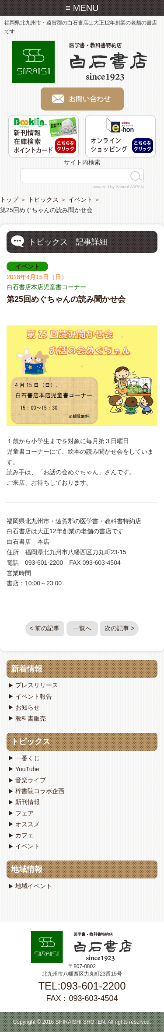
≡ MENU (81, 8)
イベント (80, 199)
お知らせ (27, 707)
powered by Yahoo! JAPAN (117, 186)
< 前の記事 (44, 628)
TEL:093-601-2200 (82, 986)
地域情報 (26, 869)
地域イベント (33, 885)
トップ (9, 199)
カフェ (24, 835)
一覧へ (82, 628)
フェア (24, 813)
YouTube (27, 769)
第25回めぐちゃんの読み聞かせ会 (66, 299)
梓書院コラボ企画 (39, 790)
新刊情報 (27, 801)
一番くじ (27, 758)
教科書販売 (30, 718)
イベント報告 (33, 696)
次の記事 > (119, 628)
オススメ (27, 824)
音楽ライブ (30, 780)
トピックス (43, 199)
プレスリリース (36, 685)
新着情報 (26, 669)
